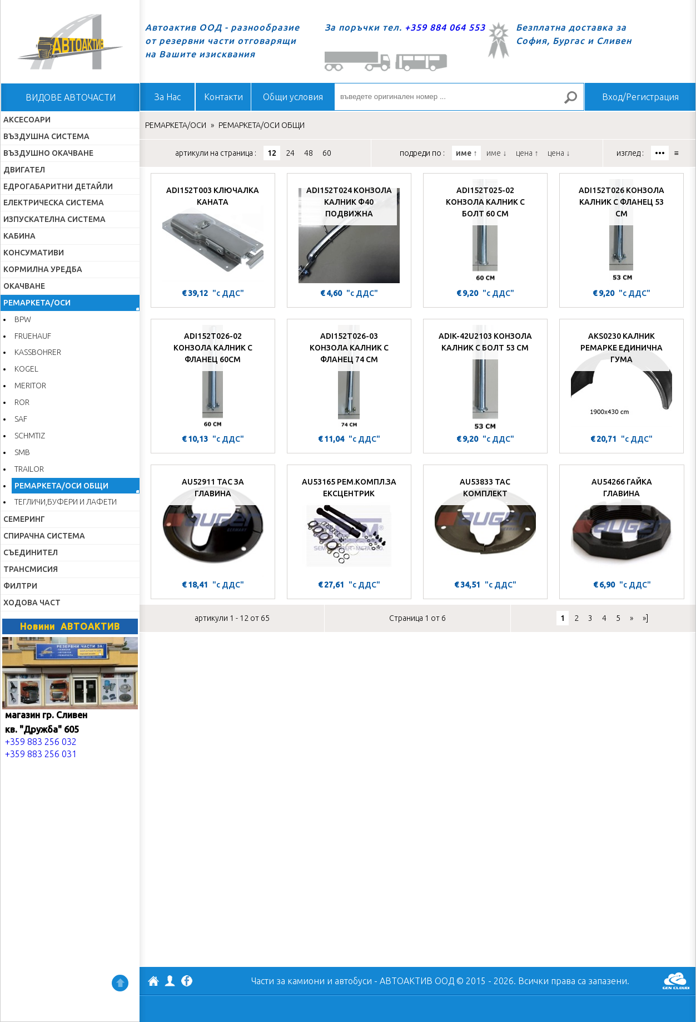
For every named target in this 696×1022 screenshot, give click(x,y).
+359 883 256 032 (41, 742)
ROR (21, 402)
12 (271, 153)
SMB (22, 452)
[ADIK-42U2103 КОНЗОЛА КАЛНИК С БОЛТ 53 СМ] (485, 378)
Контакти (223, 97)
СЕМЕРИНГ (24, 519)
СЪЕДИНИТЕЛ (30, 552)
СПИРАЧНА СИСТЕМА (44, 535)
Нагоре (120, 983)
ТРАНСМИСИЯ (30, 569)
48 (308, 153)
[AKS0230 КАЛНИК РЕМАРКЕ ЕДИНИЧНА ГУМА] (621, 378)
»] (645, 618)
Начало (70, 41)
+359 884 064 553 (445, 27)
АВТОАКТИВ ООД (153, 982)
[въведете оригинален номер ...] (459, 97)
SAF (20, 418)
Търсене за (575, 102)
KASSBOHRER (37, 352)
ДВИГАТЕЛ (24, 169)
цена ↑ (527, 153)
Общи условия (293, 97)
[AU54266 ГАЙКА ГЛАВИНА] (622, 523)
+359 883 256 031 (41, 754)
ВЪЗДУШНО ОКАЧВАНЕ (48, 153)
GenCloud (676, 980)
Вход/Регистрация (640, 97)
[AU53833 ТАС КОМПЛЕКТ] (485, 523)
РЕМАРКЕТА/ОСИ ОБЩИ (61, 485)
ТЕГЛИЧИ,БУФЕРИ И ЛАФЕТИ (65, 501)
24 (290, 153)
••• (660, 153)
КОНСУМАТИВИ (33, 252)
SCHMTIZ (29, 435)
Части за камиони (288, 981)
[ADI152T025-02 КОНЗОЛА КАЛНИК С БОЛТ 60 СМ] (485, 232)
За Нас (168, 97)
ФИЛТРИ (20, 585)
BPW (22, 319)
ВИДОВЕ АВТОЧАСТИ (71, 97)
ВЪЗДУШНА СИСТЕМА (46, 136)
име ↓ (496, 153)
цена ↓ (559, 153)
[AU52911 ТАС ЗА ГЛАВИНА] (213, 523)
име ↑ (466, 153)
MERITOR (30, 385)
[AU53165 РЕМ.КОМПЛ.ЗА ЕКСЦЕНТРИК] (349, 523)
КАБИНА (19, 235)
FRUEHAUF (32, 336)
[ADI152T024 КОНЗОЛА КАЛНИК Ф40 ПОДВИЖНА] (349, 232)
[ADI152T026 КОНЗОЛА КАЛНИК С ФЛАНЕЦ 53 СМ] (621, 232)
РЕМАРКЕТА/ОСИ (37, 302)
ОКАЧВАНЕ (24, 286)
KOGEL (26, 368)
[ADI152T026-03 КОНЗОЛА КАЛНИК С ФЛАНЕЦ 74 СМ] (349, 378)
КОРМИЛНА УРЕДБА (42, 269)
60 (326, 153)
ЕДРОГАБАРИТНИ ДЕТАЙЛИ (58, 186)
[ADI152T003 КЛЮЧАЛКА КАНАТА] (213, 232)
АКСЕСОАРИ (27, 119)
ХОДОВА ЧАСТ (32, 602)
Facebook (186, 982)
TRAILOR (29, 469)
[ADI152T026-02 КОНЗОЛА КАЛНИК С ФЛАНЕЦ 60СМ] (213, 378)
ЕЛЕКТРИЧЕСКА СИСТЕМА (53, 202)
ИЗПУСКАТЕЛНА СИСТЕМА (54, 219)
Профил (170, 980)
